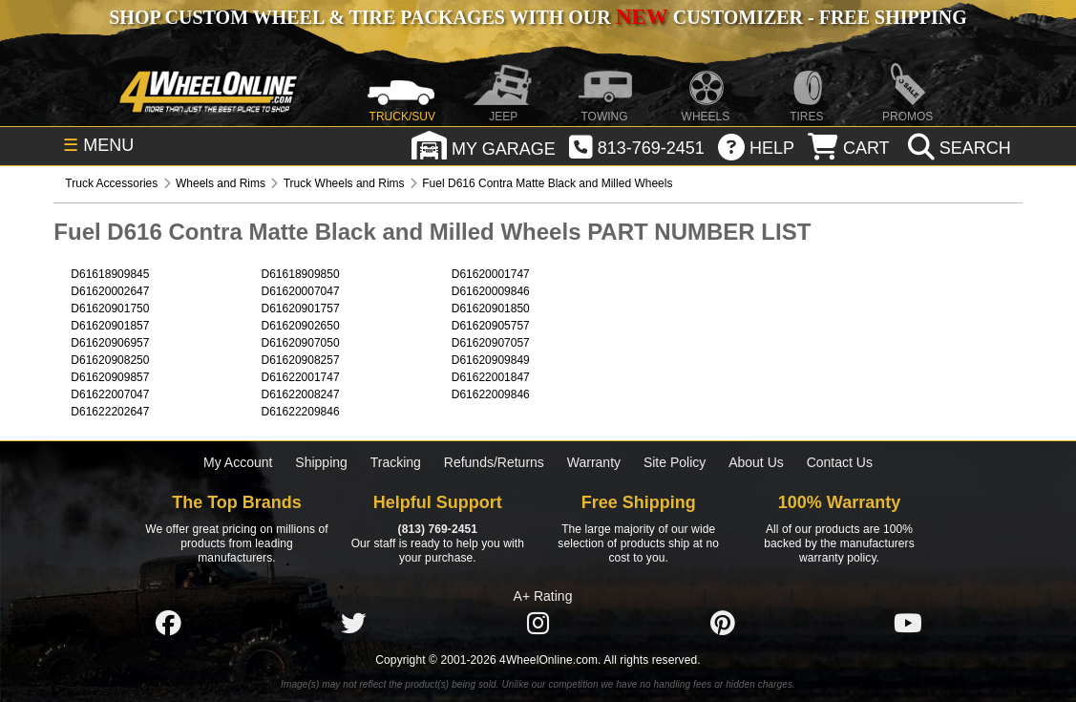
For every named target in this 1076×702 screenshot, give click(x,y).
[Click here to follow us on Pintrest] (723, 623)
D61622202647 (110, 411)
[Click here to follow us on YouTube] (908, 623)
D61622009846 (491, 394)
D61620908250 (110, 360)
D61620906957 (110, 343)
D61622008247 (301, 394)
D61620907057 (491, 343)
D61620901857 (110, 325)
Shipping (321, 462)
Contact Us (840, 462)
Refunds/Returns (494, 462)
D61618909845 (110, 274)
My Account (237, 462)
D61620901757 (301, 308)
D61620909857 (110, 377)
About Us (756, 462)
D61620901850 (491, 308)
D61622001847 (491, 377)
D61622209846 (301, 411)
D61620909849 (491, 360)
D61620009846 (491, 291)
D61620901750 (110, 308)
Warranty (594, 462)
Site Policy (674, 462)
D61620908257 (301, 360)
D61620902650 (301, 325)
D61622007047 (110, 394)
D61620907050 (301, 343)
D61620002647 (110, 291)
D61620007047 (301, 291)
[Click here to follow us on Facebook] (168, 623)
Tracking (395, 462)
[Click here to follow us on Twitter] (353, 623)
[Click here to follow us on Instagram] (537, 623)
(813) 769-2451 (437, 529)
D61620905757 (491, 325)
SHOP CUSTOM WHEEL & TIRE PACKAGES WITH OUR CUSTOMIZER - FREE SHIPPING (537, 17)
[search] (957, 148)
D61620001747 (491, 274)
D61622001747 (301, 377)
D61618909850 (301, 274)
